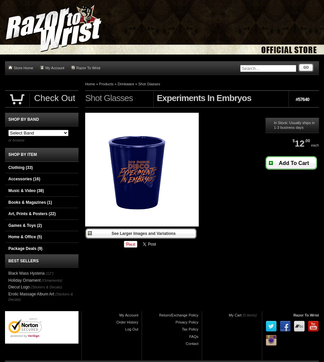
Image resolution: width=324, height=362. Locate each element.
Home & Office (25, 237)
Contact (192, 344)
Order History (127, 322)
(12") (49, 273)
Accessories (24, 179)
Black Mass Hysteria (26, 273)
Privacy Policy (187, 322)
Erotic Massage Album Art (31, 294)
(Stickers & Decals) (46, 287)
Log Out (131, 329)
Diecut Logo (19, 287)
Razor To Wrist (86, 68)
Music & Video (26, 190)
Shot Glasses (149, 84)
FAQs (193, 337)
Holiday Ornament (24, 280)
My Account (52, 68)
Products (106, 84)
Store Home (20, 68)
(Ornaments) (52, 280)
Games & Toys (25, 225)
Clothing (20, 167)
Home (90, 84)
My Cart (235, 315)
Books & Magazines (30, 202)
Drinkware (126, 84)
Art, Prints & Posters (32, 213)
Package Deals (25, 248)
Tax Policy (190, 329)
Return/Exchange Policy (178, 315)
